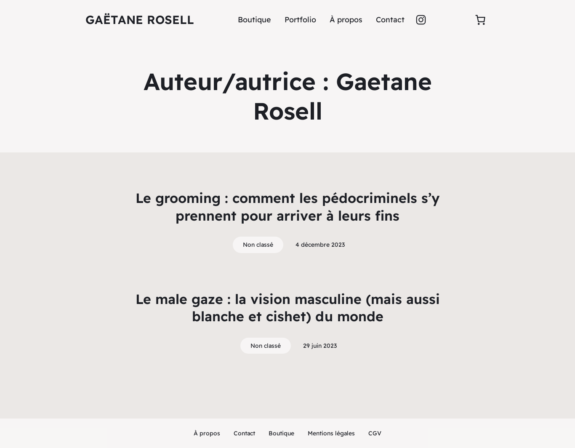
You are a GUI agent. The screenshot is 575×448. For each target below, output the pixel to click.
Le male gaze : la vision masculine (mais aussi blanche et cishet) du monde (288, 308)
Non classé (258, 244)
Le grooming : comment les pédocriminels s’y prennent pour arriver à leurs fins (287, 206)
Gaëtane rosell (139, 19)
